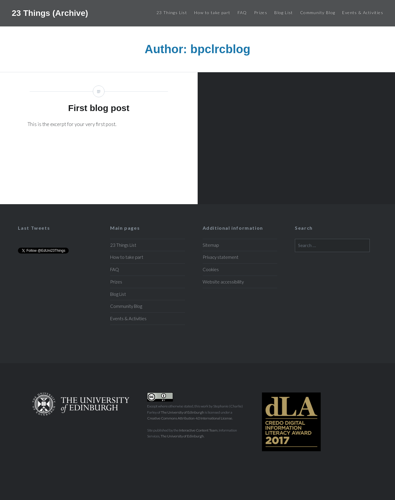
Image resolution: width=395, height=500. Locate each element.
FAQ (242, 12)
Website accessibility (223, 281)
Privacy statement (220, 257)
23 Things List (172, 12)
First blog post (99, 138)
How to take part (212, 12)
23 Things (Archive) (50, 13)
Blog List (283, 12)
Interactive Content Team (198, 430)
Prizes (260, 12)
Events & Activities (362, 12)
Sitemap (211, 245)
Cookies (211, 269)
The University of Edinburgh (182, 412)
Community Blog (317, 12)
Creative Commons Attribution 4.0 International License (189, 418)
